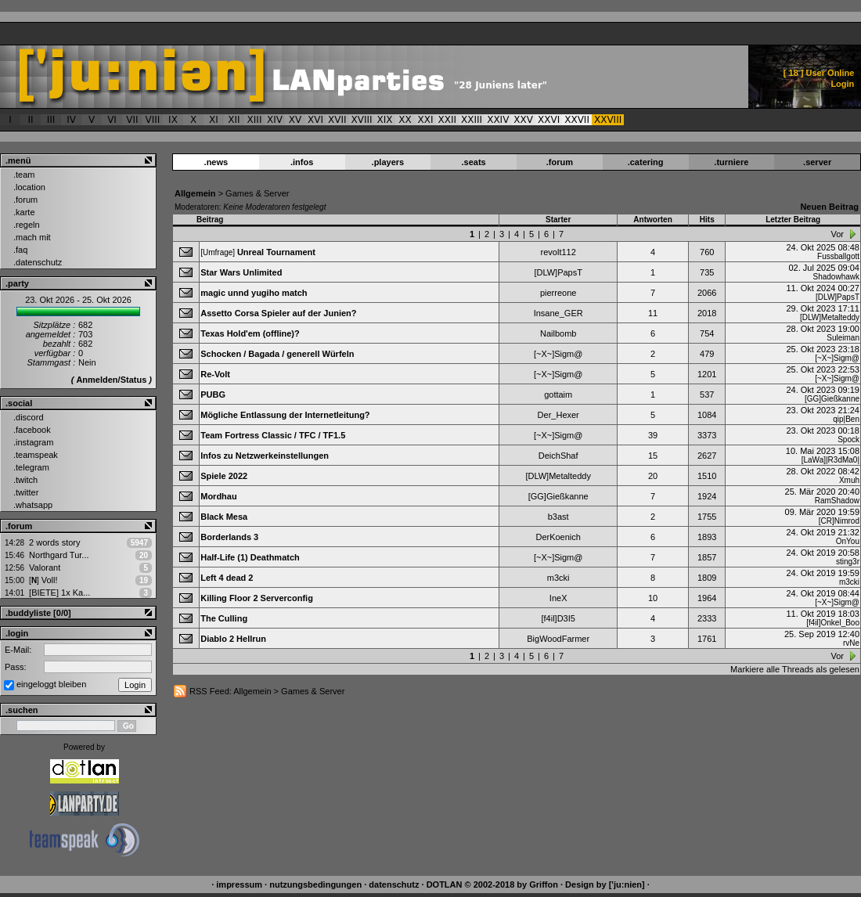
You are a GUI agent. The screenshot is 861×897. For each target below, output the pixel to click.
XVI (315, 119)
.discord (28, 417)
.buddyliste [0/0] (38, 613)
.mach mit (32, 237)
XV (295, 119)
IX (173, 119)
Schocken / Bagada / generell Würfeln (277, 353)
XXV (523, 119)
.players (388, 162)
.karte (24, 212)
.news (216, 162)
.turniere (731, 162)
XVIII (362, 119)
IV (71, 119)
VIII (153, 119)
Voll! (43, 580)
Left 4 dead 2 (226, 577)
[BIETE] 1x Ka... (59, 592)
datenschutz (394, 884)
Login (842, 83)
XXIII (471, 119)
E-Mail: (18, 649)
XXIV (498, 119)
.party (17, 283)
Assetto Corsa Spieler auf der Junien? (278, 313)
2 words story (54, 542)
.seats (474, 162)
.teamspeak (35, 454)
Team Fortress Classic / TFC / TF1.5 (272, 435)
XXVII (576, 119)
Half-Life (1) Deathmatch (250, 557)
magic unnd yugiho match (253, 292)
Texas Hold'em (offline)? (249, 333)
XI (213, 119)
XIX (385, 119)
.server (817, 162)
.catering (646, 162)
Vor (837, 234)
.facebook (32, 429)
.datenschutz (37, 262)
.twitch (25, 480)
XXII (447, 119)
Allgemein (195, 193)
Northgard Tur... (58, 555)
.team (24, 174)
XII (234, 119)
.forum (25, 199)
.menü (18, 160)
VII (132, 119)
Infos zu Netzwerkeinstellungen (264, 455)
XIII (254, 119)
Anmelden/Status (111, 379)
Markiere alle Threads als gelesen (794, 669)
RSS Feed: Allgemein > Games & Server (266, 691)
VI (112, 119)
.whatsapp (32, 505)
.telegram (31, 467)
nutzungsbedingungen (315, 884)
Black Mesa (223, 516)
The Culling (223, 618)
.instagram (33, 442)
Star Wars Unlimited (241, 272)
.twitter (25, 492)
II (30, 119)
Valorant (44, 567)
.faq (20, 249)
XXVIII (607, 119)
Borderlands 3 (229, 537)
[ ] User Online (819, 72)
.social (18, 403)
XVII (337, 119)
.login (16, 633)
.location (29, 187)
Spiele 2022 (223, 476)
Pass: (16, 667)
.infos (301, 162)
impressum (239, 884)
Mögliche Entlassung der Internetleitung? (284, 415)
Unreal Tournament (276, 252)
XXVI (549, 119)
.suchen (21, 710)
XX (404, 119)
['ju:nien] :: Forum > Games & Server (326, 76)
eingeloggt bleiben (51, 684)
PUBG (212, 394)
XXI (426, 119)
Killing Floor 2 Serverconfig (256, 598)
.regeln (26, 224)
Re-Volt (215, 374)
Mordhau (218, 496)
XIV (275, 119)
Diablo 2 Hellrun (233, 638)
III (51, 119)
